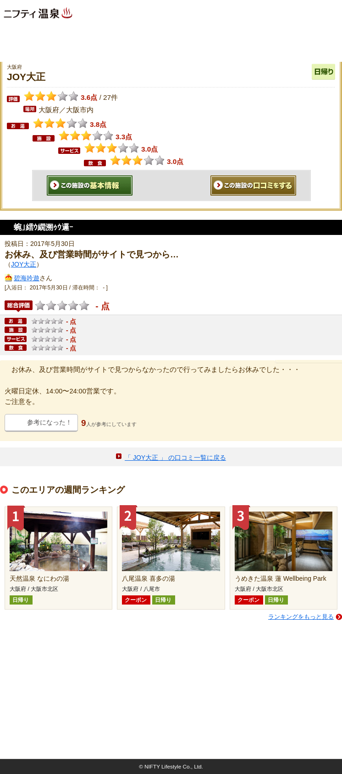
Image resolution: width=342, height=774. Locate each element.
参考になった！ (49, 422)
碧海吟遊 (26, 278)
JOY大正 (23, 264)
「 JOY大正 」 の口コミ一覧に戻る (175, 457)
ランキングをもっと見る (301, 616)
